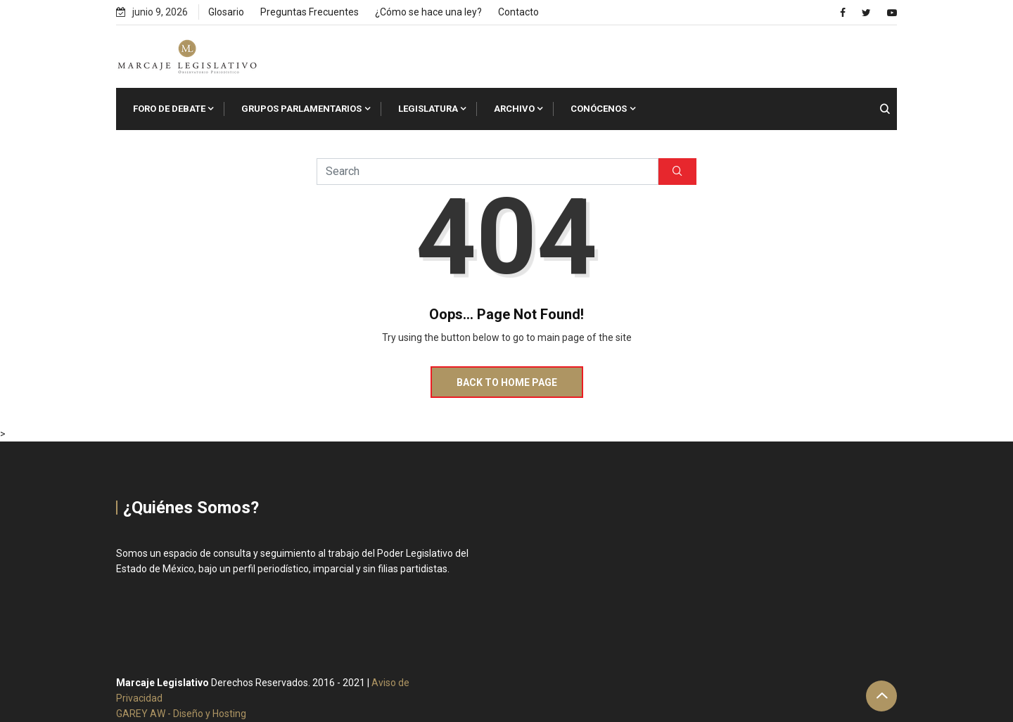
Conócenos (599, 108)
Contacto (518, 12)
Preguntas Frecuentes (309, 12)
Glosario (226, 12)
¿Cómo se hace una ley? (428, 12)
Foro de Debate (169, 108)
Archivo (514, 108)
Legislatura (428, 108)
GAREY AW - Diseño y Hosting (181, 713)
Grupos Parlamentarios (301, 108)
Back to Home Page (507, 382)
